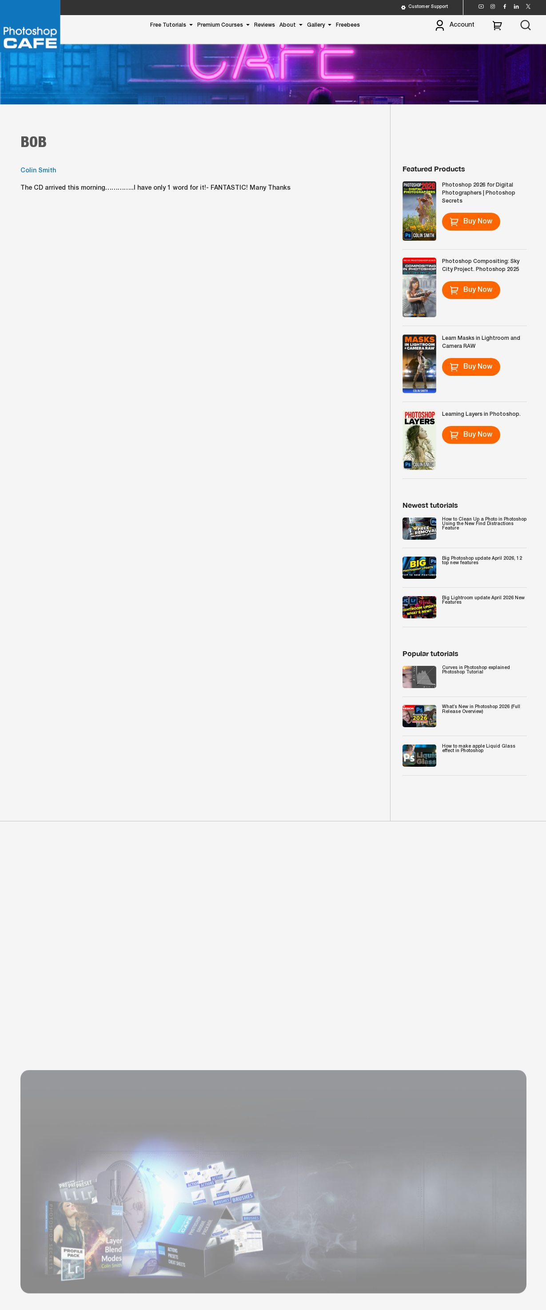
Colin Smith (38, 171)
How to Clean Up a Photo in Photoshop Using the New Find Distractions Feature (484, 524)
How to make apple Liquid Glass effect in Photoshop (478, 749)
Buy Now (471, 221)
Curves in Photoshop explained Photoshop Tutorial (476, 670)
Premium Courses (220, 25)
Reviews (264, 25)
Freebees (348, 25)
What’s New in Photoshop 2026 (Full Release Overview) (481, 709)
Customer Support (424, 7)
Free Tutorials (168, 25)
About (287, 25)
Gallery (316, 25)
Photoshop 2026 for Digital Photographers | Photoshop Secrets (478, 193)
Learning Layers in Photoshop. (481, 414)
